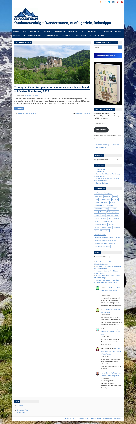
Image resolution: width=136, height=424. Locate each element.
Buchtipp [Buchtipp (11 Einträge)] (115, 199)
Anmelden (20, 406)
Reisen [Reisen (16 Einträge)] (97, 218)
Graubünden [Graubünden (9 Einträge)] (98, 209)
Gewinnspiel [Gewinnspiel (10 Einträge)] (109, 205)
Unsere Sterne (93, 31)
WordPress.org (21, 412)
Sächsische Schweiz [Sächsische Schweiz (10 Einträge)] (100, 224)
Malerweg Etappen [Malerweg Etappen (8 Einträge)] (112, 212)
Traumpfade (32, 113)
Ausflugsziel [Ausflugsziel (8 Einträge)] (107, 193)
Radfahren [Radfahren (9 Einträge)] (110, 215)
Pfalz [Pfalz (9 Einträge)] (103, 215)
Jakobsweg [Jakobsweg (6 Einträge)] (113, 209)
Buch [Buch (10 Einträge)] (96, 199)
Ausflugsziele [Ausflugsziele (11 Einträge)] (98, 196)
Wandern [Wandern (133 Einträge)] (117, 237)
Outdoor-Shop (83, 419)
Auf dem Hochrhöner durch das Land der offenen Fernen (111, 351)
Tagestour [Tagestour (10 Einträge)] (111, 224)
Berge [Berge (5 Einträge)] (115, 196)
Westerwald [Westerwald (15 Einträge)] (98, 246)
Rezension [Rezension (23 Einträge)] (103, 218)
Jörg (36, 95)
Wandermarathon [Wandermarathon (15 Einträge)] (100, 234)
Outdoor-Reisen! (34, 36)
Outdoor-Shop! (19, 36)
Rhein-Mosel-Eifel (23, 113)
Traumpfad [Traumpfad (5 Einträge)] (116, 228)
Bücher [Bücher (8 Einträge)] (97, 202)
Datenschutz (107, 419)
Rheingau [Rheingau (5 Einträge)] (116, 218)
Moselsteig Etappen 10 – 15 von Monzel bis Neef (110, 331)
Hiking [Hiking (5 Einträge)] (106, 209)
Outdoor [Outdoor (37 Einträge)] (97, 215)
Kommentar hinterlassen (82, 113)
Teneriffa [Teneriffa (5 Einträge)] (103, 228)
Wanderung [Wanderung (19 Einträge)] (112, 243)
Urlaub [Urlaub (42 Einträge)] (97, 231)
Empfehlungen (107, 31)
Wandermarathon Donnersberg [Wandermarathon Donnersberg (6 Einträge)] (104, 237)
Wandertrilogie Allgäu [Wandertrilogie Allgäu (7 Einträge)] (101, 243)
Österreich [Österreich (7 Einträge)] (106, 246)
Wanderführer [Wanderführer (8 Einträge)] (104, 231)
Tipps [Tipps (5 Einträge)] (109, 228)
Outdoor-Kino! (67, 36)
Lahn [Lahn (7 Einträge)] (96, 212)
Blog (24, 31)
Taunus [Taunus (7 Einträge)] (97, 228)
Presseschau (81, 36)
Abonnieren (101, 130)
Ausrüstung (72, 31)
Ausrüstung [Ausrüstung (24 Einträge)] (107, 196)
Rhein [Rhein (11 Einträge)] (110, 218)
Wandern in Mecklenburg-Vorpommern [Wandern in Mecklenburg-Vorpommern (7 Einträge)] (106, 240)
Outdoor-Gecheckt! (51, 36)
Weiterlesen (19, 108)
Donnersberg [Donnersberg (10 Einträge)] (104, 202)
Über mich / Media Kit (96, 36)
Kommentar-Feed (22, 410)
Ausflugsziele (60, 31)
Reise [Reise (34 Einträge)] (116, 215)
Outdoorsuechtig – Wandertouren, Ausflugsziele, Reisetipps (62, 23)
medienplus (104, 373)
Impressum (117, 419)
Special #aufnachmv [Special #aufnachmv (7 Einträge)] (107, 221)
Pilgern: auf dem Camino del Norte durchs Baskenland (110, 290)
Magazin (16, 31)
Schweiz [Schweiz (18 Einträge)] (97, 221)
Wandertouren (35, 31)
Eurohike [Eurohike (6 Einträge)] (112, 202)
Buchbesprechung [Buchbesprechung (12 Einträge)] (105, 199)
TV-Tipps (118, 31)
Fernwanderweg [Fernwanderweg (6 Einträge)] (99, 205)
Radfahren (48, 31)
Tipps (82, 31)
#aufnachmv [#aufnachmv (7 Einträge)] (98, 193)
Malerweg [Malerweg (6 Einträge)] (102, 212)
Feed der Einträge (22, 408)
